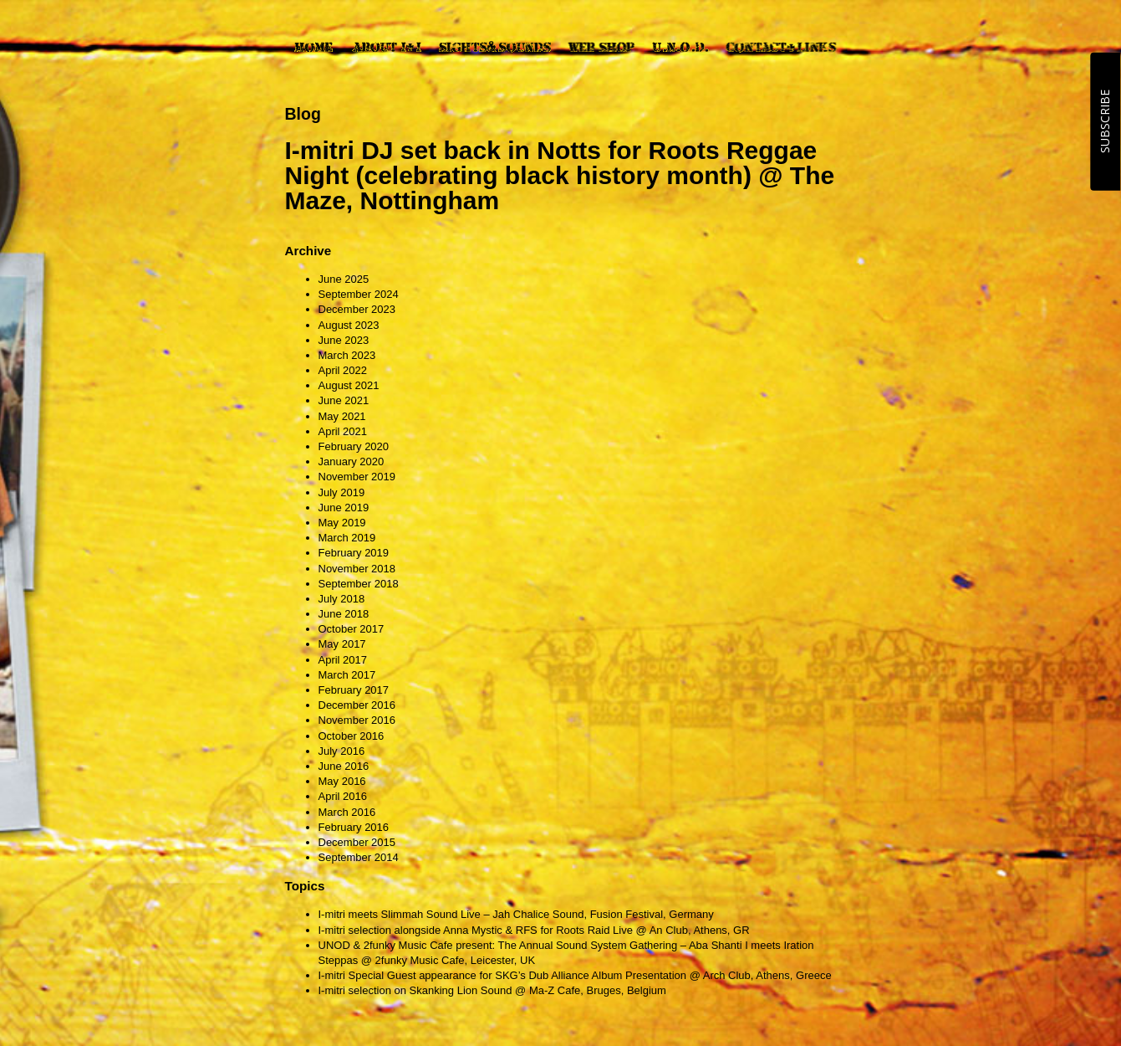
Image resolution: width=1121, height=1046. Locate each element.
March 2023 (347, 355)
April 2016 (343, 796)
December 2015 (357, 842)
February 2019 (354, 552)
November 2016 (357, 720)
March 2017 (347, 675)
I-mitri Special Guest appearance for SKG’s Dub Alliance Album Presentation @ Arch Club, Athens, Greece (575, 975)
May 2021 (342, 416)
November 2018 (357, 568)
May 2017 (342, 644)
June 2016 (343, 766)
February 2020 (354, 446)
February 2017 (354, 690)
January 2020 (351, 461)
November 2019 (357, 476)
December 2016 (357, 705)
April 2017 (343, 660)
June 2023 (343, 340)
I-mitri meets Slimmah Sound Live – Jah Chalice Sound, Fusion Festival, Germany (516, 914)
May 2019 (342, 522)
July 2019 (341, 492)
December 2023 (357, 309)
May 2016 (342, 781)
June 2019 (343, 507)
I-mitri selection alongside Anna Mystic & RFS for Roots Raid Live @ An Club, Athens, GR (534, 930)
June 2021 (343, 400)
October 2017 (351, 629)
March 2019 (347, 537)
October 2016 (351, 736)
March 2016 (347, 812)
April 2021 (343, 431)
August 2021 (349, 385)
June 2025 (343, 279)
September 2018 (358, 583)
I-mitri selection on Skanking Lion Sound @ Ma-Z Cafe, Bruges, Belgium (492, 990)
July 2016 (341, 751)
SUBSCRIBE (1105, 121)
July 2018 (341, 598)
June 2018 (343, 614)
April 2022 (343, 370)
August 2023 (349, 325)
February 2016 (354, 827)
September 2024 (358, 294)
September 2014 (358, 857)
